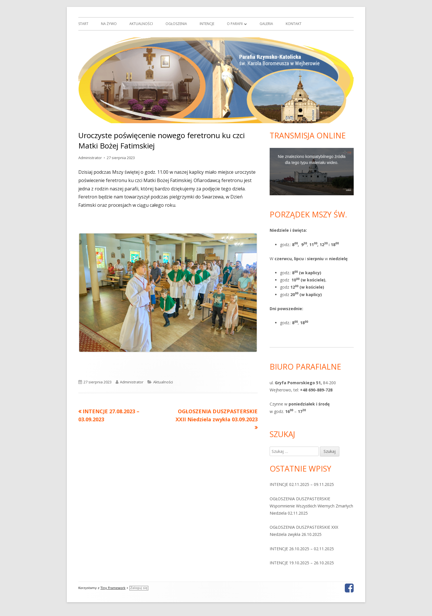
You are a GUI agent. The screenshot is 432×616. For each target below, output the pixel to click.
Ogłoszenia (176, 23)
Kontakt (293, 23)
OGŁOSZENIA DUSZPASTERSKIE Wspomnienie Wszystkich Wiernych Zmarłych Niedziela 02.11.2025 (311, 506)
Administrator (90, 157)
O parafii (235, 23)
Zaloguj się (138, 588)
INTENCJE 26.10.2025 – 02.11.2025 (302, 548)
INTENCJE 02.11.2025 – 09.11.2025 (302, 484)
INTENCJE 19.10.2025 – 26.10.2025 (302, 562)
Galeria (266, 23)
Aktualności (141, 23)
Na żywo (109, 23)
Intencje (207, 23)
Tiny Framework (112, 588)
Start (83, 23)
